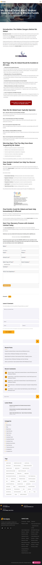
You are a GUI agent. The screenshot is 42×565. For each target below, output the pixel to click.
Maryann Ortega (11, 372)
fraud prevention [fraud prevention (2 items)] (13, 478)
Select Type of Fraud (8, 262)
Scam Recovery (9, 445)
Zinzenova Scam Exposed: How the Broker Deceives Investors (20, 405)
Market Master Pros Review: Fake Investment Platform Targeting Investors (18, 356)
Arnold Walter (10, 388)
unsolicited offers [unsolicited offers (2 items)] (8, 494)
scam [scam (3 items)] (24, 489)
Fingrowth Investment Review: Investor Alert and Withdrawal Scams (17, 351)
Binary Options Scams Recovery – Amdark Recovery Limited (26, 544)
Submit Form (7, 285)
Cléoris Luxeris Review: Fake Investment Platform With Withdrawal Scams (18, 361)
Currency (5, 266)
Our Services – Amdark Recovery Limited (26, 522)
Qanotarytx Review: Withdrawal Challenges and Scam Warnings (16, 359)
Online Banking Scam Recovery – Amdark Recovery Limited (35, 538)
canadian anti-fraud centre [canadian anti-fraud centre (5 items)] (28, 465)
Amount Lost (6, 257)
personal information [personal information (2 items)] (31, 486)
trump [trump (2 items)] (34, 491)
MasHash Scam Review (10, 443)
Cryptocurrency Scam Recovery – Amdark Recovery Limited (35, 544)
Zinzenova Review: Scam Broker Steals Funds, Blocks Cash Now (20, 409)
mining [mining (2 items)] (14, 486)
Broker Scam (8, 429)
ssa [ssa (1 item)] (29, 491)
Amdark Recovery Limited (16, 562)
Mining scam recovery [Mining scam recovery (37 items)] (22, 486)
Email (4, 252)
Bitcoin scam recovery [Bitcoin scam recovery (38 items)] (17, 465)
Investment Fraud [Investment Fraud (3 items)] (32, 481)
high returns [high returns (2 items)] (12, 481)
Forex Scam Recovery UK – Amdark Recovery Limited (35, 525)
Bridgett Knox (10, 380)
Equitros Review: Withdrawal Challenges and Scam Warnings (16, 353)
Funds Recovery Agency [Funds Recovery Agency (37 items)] (31, 478)
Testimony (33, 521)
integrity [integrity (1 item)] (19, 481)
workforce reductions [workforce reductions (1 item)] (23, 494)
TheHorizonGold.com (10, 447)
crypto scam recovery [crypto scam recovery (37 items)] (26, 468)
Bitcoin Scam (8, 425)
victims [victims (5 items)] (16, 494)
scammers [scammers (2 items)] (29, 489)
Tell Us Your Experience (9, 271)
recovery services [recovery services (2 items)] (17, 489)
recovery (30, 188)
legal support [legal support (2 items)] (8, 486)
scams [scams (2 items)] (25, 491)
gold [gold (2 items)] (6, 481)
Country (23, 257)
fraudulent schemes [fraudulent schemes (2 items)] (22, 478)
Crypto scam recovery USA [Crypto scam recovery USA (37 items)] (10, 473)
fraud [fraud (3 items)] (7, 478)
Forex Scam (8, 435)
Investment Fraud (9, 437)
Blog (9, 296)
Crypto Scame (8, 433)
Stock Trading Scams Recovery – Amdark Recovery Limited (25, 532)
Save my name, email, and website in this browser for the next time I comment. (18, 328)
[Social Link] (2, 528)
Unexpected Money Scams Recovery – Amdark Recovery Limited (26, 550)
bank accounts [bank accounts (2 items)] (8, 465)
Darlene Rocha (10, 376)
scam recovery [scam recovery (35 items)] (8, 491)
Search (37, 341)
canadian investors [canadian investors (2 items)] (9, 468)
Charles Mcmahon (11, 384)
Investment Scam (9, 441)
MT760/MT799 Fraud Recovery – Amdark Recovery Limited (35, 532)
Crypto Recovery (9, 431)
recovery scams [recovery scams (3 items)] (8, 489)
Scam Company (25, 262)
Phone (23, 252)
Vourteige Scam (9, 451)
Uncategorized (9, 449)
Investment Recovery (10, 439)
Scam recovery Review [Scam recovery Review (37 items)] (17, 491)
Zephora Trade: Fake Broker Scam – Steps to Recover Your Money (20, 412)
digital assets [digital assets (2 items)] (26, 473)
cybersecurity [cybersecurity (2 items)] (19, 473)
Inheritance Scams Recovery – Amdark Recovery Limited (25, 538)
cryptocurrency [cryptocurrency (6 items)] (17, 468)
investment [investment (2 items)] (25, 481)
